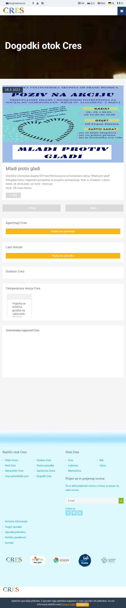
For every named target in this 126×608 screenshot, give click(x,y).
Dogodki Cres (44, 476)
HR (81, 3)
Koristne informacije (16, 521)
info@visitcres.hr (15, 3)
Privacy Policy (68, 604)
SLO (91, 3)
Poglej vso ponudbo (63, 255)
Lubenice (73, 465)
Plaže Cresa (11, 460)
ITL (120, 3)
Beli (102, 460)
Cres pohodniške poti (17, 476)
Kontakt (9, 542)
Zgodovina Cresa (46, 470)
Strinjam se (82, 605)
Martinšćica (74, 470)
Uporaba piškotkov (15, 532)
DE (111, 3)
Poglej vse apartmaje (63, 231)
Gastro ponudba (45, 465)
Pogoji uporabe (13, 526)
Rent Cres (10, 465)
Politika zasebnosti (15, 537)
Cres (70, 460)
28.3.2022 (12, 89)
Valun (103, 465)
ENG (101, 3)
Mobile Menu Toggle (121, 11)
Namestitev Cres (14, 470)
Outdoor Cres (44, 460)
